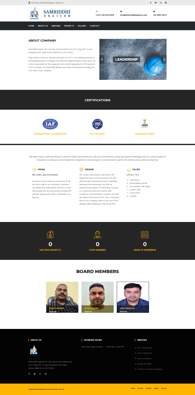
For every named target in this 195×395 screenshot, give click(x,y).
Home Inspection (144, 353)
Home (31, 26)
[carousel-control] (101, 59)
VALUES (133, 169)
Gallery (82, 26)
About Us (43, 26)
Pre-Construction (144, 347)
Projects (69, 26)
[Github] (45, 374)
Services (56, 26)
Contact (95, 26)
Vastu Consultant (144, 358)
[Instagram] (40, 374)
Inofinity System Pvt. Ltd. (55, 389)
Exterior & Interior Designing (149, 369)
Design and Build (144, 363)
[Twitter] (34, 374)
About (133, 388)
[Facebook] (29, 374)
